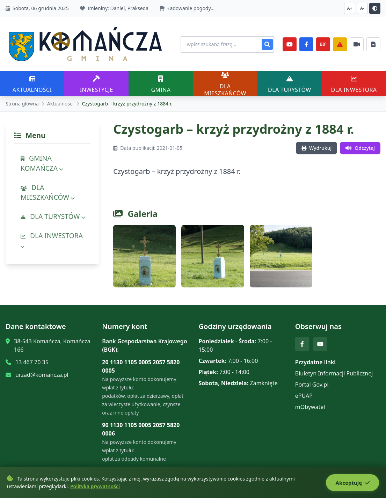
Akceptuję (352, 482)
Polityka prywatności (95, 486)
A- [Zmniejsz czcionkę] (362, 8)
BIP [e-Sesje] (323, 44)
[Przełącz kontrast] (374, 8)
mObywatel (310, 407)
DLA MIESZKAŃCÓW (48, 192)
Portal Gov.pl (312, 384)
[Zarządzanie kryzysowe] (340, 44)
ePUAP (304, 396)
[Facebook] (306, 44)
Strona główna (22, 103)
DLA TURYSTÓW (53, 216)
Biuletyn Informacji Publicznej (334, 373)
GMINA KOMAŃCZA (42, 163)
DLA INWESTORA (52, 240)
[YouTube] (290, 44)
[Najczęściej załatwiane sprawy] (357, 44)
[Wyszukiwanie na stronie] (224, 44)
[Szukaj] (267, 44)
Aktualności (60, 103)
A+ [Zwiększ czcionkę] (349, 8)
